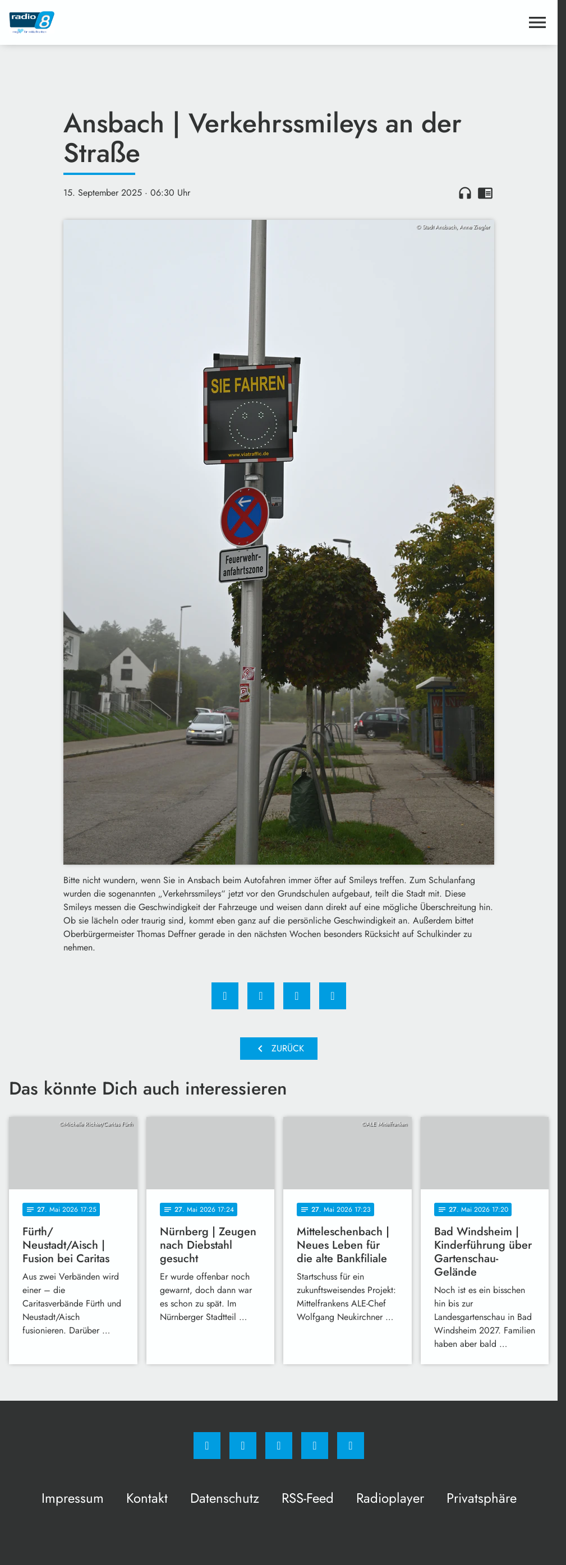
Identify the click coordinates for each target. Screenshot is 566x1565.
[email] (350, 1445)
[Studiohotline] (314, 1445)
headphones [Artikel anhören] (465, 193)
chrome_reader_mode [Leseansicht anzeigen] (485, 193)
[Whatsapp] (278, 1445)
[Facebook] (207, 1445)
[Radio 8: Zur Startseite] (144, 22)
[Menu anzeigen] (537, 22)
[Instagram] (242, 1445)
